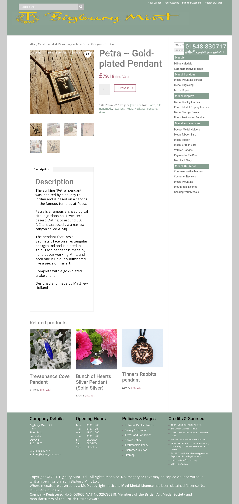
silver (102, 112)
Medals (37, 29)
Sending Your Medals (186, 191)
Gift (159, 105)
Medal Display (184, 95)
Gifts (144, 29)
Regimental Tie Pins (185, 155)
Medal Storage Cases (186, 112)
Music (129, 108)
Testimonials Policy (136, 445)
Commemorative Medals (188, 68)
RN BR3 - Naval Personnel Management (188, 439)
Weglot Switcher (213, 3)
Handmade (105, 108)
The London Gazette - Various (184, 428)
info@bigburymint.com (46, 454)
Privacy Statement (136, 430)
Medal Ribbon (182, 139)
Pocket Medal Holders (187, 129)
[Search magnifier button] (81, 7)
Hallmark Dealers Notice (139, 425)
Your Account (171, 3)
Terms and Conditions (138, 435)
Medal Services (57, 29)
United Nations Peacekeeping (184, 460)
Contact (211, 29)
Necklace (139, 108)
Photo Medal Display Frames (191, 107)
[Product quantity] (104, 89)
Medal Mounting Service (188, 79)
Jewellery (155, 29)
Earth (152, 105)
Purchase (123, 88)
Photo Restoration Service (189, 117)
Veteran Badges (183, 150)
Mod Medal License (137, 485)
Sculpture (170, 29)
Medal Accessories (188, 123)
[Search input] (49, 7)
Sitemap (130, 455)
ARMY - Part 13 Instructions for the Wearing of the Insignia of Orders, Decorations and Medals (190, 446)
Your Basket (154, 3)
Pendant (152, 108)
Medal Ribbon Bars (185, 134)
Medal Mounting (183, 181)
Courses (188, 29)
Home (26, 29)
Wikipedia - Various (179, 464)
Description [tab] (41, 169)
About (200, 29)
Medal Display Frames (120, 29)
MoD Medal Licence (185, 186)
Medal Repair (182, 90)
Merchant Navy (183, 160)
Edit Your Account (191, 3)
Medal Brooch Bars (185, 144)
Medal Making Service (86, 29)
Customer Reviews (185, 176)
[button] (87, 54)
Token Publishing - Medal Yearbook (186, 424)
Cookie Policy (133, 440)
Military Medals (183, 63)
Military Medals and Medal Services (49, 44)
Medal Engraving (183, 85)
